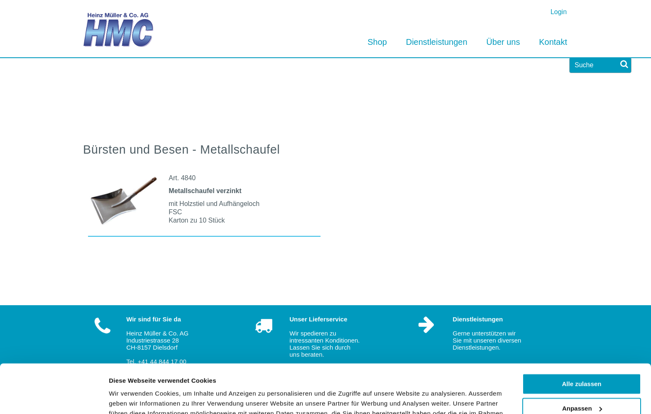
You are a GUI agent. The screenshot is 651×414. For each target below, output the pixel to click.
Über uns (503, 42)
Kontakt (553, 42)
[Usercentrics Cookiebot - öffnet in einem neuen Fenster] (53, 398)
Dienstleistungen (436, 42)
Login (559, 11)
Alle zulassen (581, 335)
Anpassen (582, 359)
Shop (377, 42)
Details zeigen (130, 397)
